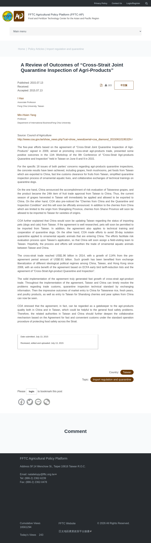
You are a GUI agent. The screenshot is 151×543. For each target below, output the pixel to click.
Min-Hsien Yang (27, 114)
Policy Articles (36, 48)
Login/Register (133, 3)
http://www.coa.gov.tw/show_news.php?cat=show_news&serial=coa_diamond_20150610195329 (74, 138)
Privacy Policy (100, 3)
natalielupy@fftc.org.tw (42, 473)
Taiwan (127, 371)
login (31, 390)
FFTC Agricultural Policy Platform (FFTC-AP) (57, 14)
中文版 (124, 85)
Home (21, 48)
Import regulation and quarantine (112, 378)
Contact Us (117, 3)
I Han (21, 98)
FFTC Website (67, 522)
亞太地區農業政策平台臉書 (75, 530)
